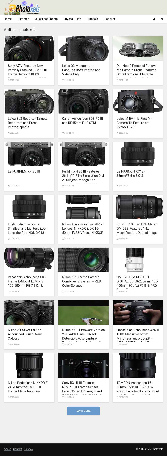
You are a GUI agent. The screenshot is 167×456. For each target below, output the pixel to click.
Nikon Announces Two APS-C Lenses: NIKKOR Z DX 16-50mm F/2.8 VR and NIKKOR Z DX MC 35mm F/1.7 (83, 230)
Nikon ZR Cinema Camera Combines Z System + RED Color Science (81, 281)
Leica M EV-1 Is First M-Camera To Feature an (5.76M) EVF (134, 123)
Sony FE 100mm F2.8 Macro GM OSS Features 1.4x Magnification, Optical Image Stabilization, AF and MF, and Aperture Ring (137, 232)
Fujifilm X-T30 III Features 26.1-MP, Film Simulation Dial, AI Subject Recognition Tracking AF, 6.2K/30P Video (83, 177)
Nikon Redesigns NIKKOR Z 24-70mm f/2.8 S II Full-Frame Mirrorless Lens (28, 387)
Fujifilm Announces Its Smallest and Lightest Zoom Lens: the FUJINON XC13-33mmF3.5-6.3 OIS (28, 230)
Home (8, 19)
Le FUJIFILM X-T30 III (24, 171)
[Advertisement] (103, 7)
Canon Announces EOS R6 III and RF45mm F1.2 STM (82, 121)
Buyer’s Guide (72, 19)
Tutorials (92, 19)
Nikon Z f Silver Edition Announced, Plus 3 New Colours (25, 334)
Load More (83, 411)
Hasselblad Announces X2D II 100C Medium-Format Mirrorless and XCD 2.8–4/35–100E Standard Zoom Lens (138, 338)
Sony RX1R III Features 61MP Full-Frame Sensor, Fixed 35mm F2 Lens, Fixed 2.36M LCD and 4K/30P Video (83, 389)
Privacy (28, 449)
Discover (109, 19)
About (7, 449)
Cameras (23, 19)
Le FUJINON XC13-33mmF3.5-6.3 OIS (131, 173)
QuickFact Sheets (46, 19)
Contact (17, 449)
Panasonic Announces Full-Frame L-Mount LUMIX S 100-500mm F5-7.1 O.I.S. (27, 281)
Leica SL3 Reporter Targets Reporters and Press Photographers (27, 123)
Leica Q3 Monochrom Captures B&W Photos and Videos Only (81, 70)
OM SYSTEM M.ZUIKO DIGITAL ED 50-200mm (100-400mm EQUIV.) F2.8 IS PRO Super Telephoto (137, 283)
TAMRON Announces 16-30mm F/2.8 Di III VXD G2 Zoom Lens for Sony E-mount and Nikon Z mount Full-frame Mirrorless (138, 391)
